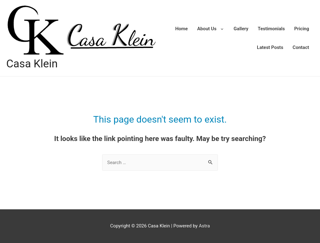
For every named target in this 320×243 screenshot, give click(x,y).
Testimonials (271, 29)
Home (181, 29)
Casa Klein (32, 63)
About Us (207, 29)
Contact (300, 47)
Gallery (241, 29)
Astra (204, 226)
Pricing (301, 29)
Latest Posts (270, 47)
